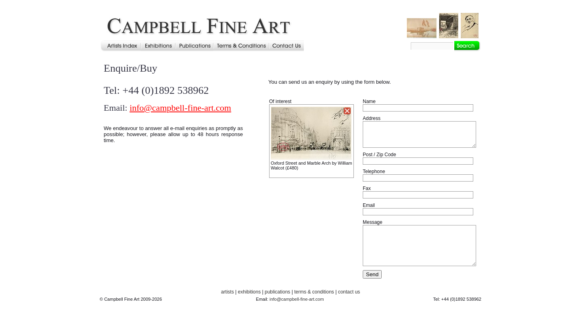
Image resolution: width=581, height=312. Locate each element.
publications (277, 292)
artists (227, 292)
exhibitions (249, 292)
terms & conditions (314, 292)
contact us (349, 292)
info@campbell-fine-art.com (180, 108)
